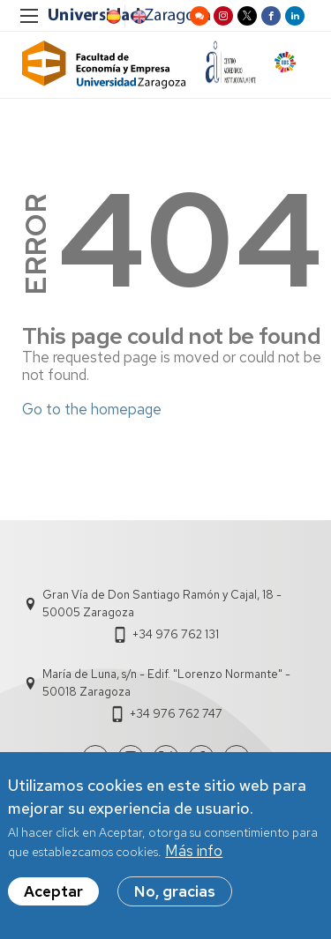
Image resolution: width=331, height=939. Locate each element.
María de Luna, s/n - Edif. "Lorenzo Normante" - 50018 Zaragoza (166, 683)
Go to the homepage (92, 409)
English (137, 17)
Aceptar (53, 895)
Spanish (112, 17)
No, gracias (174, 895)
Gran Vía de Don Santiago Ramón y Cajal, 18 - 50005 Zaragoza (162, 603)
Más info (193, 855)
